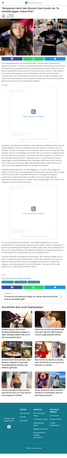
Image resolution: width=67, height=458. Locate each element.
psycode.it (24, 420)
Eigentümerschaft (40, 429)
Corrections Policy (41, 419)
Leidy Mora (6, 145)
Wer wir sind (25, 413)
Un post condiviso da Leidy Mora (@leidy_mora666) (33, 139)
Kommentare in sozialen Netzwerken (39, 435)
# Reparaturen (7, 282)
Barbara (11, 15)
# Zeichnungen (21, 282)
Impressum (54, 416)
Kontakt (23, 417)
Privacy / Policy (56, 419)
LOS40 (6, 85)
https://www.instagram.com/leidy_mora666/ (16, 278)
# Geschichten (34, 282)
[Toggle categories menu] (3, 2)
